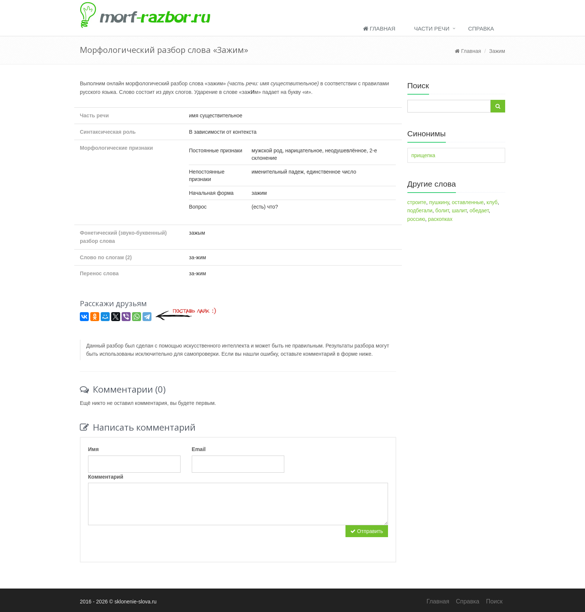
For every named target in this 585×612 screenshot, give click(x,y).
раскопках (440, 219)
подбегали (419, 210)
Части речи (432, 28)
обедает (479, 210)
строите (416, 202)
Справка (481, 28)
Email (199, 449)
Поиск (494, 601)
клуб (492, 202)
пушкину (439, 202)
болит (442, 210)
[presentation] (144, 539)
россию (416, 219)
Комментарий (105, 477)
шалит (459, 210)
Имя (93, 449)
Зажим (497, 51)
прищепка (423, 155)
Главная (379, 28)
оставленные (468, 202)
